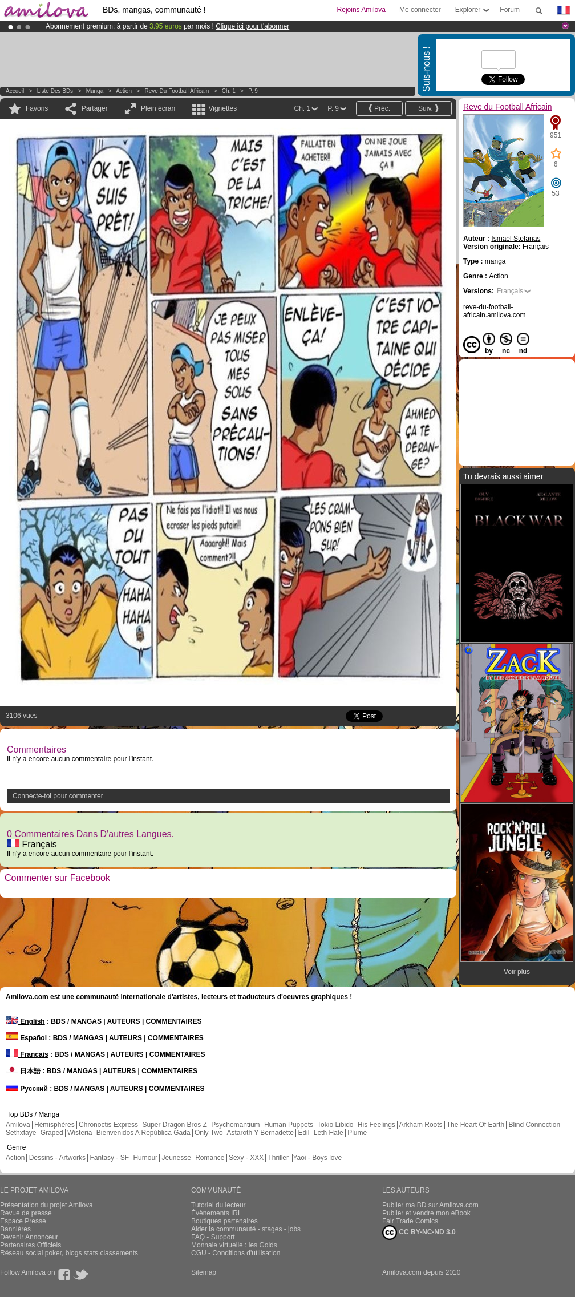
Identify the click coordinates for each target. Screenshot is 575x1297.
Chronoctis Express (108, 1125)
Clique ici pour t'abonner (252, 26)
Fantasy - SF (109, 1158)
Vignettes (222, 108)
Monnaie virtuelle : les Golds (234, 1245)
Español (26, 1038)
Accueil (15, 91)
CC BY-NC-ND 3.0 (419, 1232)
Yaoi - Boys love (317, 1158)
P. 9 (253, 91)
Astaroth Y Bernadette (260, 1133)
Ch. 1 (229, 91)
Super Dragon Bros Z (174, 1125)
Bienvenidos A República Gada (143, 1133)
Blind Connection (534, 1125)
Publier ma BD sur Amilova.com (430, 1205)
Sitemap (203, 1272)
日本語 (23, 1071)
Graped (52, 1133)
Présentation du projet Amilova (46, 1205)
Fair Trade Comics (410, 1221)
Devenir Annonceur (29, 1237)
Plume (357, 1133)
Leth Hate (328, 1133)
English (25, 1021)
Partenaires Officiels (30, 1245)
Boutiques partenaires (224, 1221)
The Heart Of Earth (475, 1125)
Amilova (18, 1125)
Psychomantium (235, 1125)
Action (124, 91)
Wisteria (79, 1133)
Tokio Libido (335, 1125)
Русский (27, 1089)
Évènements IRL (216, 1213)
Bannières (15, 1229)
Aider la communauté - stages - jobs (246, 1229)
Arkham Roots (421, 1125)
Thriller (279, 1158)
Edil (303, 1133)
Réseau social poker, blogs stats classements (69, 1253)
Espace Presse (23, 1221)
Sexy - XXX (246, 1158)
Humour (145, 1158)
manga (95, 91)
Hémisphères (54, 1125)
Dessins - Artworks (57, 1158)
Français (32, 844)
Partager (95, 108)
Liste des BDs (55, 91)
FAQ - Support (213, 1237)
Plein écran (158, 108)
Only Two (209, 1133)
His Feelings (376, 1125)
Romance (209, 1158)
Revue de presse (26, 1213)
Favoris (37, 108)
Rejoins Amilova (361, 10)
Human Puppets (288, 1125)
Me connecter (420, 10)
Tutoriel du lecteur (218, 1205)
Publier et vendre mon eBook (426, 1213)
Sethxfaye (21, 1133)
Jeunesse (176, 1158)
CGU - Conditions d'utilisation (235, 1253)
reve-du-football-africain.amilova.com (494, 311)
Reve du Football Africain (177, 91)
